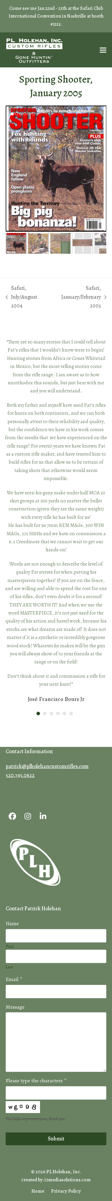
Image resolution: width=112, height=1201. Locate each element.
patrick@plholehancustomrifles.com (47, 766)
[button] (103, 50)
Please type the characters (36, 1080)
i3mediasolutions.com (68, 1179)
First (10, 946)
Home (37, 1191)
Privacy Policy (66, 1191)
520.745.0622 (20, 775)
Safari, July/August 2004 (21, 297)
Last (9, 967)
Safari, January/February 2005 (80, 297)
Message (15, 1006)
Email (14, 979)
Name (12, 923)
